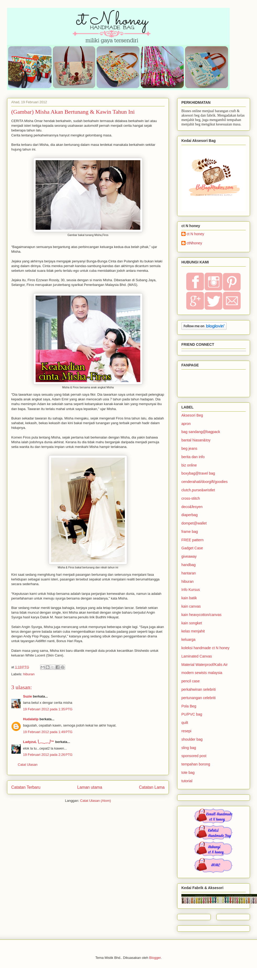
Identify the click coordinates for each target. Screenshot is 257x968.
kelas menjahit (193, 631)
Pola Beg (188, 706)
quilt (184, 723)
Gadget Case (192, 548)
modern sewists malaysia (201, 673)
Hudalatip (30, 719)
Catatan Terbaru (26, 787)
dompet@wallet (194, 523)
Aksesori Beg (192, 415)
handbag (188, 565)
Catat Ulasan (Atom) (95, 801)
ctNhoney (194, 243)
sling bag (188, 748)
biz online (189, 465)
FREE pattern (192, 540)
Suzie (27, 696)
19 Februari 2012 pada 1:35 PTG (47, 709)
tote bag (188, 772)
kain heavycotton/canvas (201, 615)
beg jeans (189, 448)
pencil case (190, 681)
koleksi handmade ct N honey (205, 648)
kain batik (189, 598)
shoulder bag (192, 739)
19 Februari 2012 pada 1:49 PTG (47, 732)
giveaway (189, 556)
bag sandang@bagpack (200, 432)
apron (186, 424)
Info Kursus (190, 589)
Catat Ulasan (27, 765)
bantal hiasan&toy (195, 440)
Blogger (155, 958)
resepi (186, 731)
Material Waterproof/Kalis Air (204, 664)
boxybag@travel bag (198, 473)
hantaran (188, 573)
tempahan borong (195, 764)
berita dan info (193, 457)
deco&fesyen (192, 507)
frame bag (189, 531)
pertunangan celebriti (198, 698)
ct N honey (195, 234)
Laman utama (89, 787)
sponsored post (193, 756)
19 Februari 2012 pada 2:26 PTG (47, 755)
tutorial (186, 781)
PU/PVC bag (191, 714)
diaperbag (189, 515)
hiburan (29, 674)
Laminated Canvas (196, 656)
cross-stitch (190, 498)
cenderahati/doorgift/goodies (204, 482)
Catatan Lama (152, 787)
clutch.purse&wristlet (198, 490)
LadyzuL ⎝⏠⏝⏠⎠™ (38, 742)
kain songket (191, 623)
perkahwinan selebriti (198, 689)
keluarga (188, 639)
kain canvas (191, 606)
